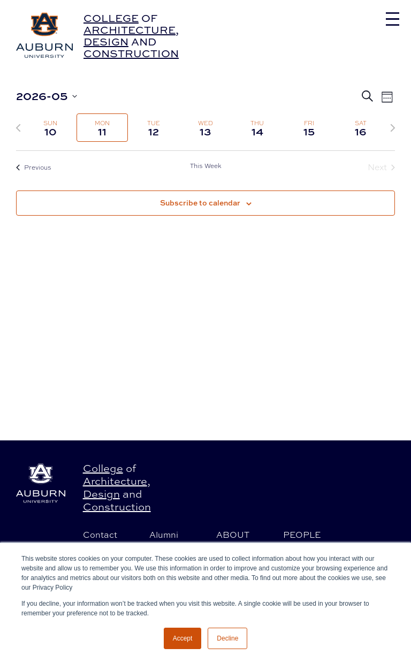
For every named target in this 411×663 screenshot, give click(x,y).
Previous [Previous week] (33, 167)
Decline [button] (227, 638)
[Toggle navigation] (392, 19)
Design (105, 41)
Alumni (163, 534)
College (111, 18)
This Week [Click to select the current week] (206, 166)
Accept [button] (183, 638)
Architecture (129, 29)
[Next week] (392, 128)
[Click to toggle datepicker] (46, 96)
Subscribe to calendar (200, 202)
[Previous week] (18, 128)
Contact (100, 534)
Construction (131, 53)
